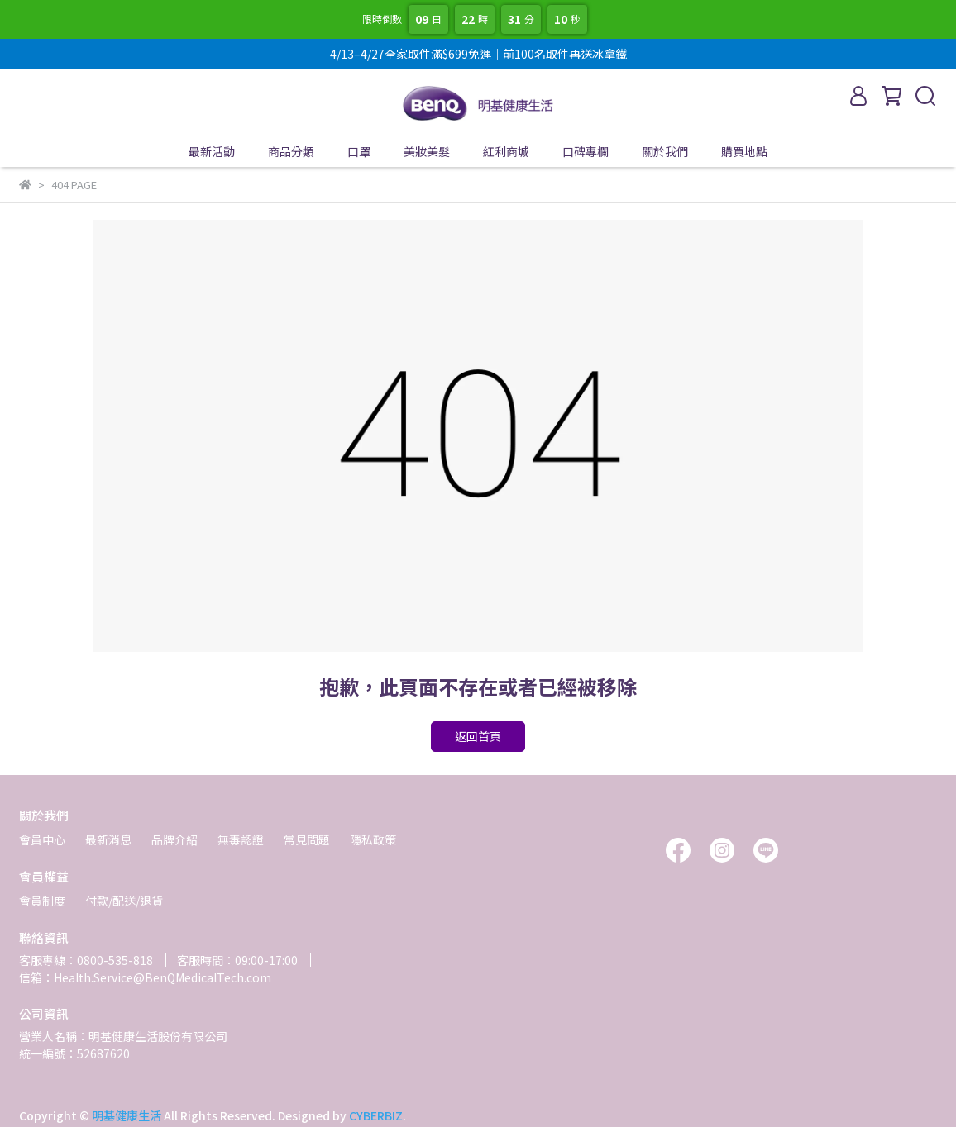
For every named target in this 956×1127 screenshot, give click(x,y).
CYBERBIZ (376, 1115)
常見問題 (307, 839)
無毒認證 (240, 839)
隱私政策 (373, 839)
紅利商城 (506, 151)
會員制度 (42, 900)
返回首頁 (478, 736)
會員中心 (42, 839)
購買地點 (744, 151)
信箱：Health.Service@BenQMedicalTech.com (145, 977)
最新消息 (108, 839)
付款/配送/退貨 (124, 900)
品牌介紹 (174, 839)
